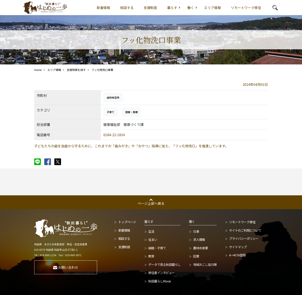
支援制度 (150, 7)
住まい (152, 239)
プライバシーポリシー (243, 238)
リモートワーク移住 (246, 7)
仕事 (196, 231)
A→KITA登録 (237, 255)
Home (38, 70)
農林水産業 (200, 248)
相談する (127, 7)
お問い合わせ (65, 267)
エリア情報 (212, 7)
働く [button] (190, 7)
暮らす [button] (172, 7)
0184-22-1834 (114, 134)
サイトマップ (238, 247)
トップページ (127, 222)
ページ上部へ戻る (151, 203)
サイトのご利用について (245, 230)
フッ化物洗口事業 (102, 70)
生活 (151, 231)
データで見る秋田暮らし (164, 264)
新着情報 (103, 7)
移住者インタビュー (161, 272)
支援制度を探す (76, 70)
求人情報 (199, 239)
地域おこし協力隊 (205, 264)
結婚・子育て (157, 248)
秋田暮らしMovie (159, 281)
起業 (196, 256)
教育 (151, 256)
